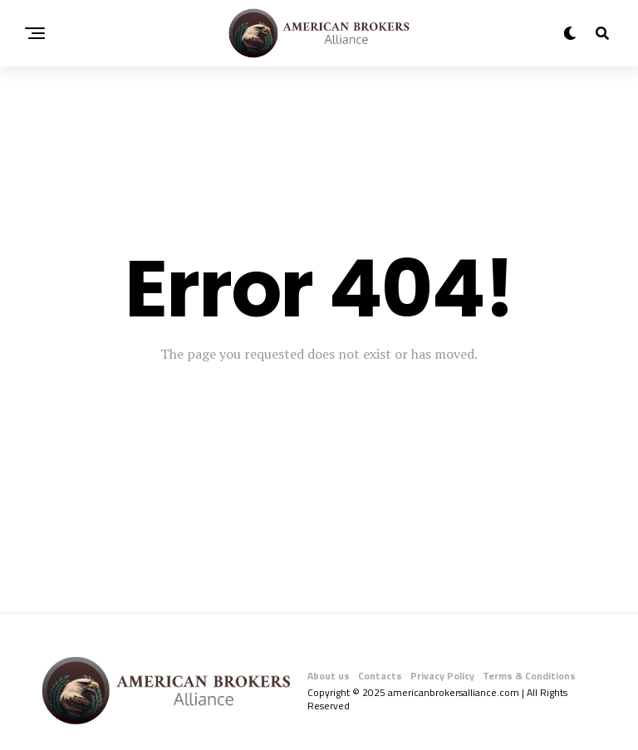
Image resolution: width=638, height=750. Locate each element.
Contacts (380, 676)
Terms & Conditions (529, 676)
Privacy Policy (442, 676)
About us (328, 676)
